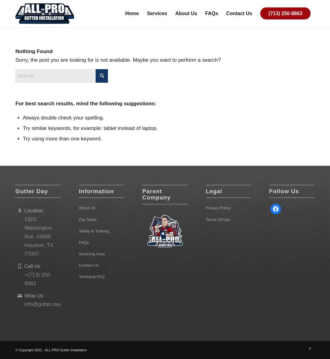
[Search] (61, 76)
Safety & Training (94, 231)
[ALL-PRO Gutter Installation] (44, 13)
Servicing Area (92, 254)
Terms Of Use (218, 219)
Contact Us (89, 265)
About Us (87, 208)
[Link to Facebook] (310, 348)
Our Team (88, 219)
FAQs (84, 242)
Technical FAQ (92, 276)
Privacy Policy (218, 208)
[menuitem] (132, 13)
